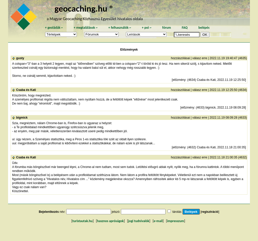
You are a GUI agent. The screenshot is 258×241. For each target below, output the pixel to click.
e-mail (158, 221)
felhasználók (119, 27)
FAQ (184, 27)
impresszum (175, 221)
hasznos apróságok (110, 221)
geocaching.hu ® (84, 8)
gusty (20, 58)
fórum (166, 27)
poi (146, 27)
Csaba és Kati (26, 90)
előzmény (179, 80)
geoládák (53, 27)
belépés (203, 27)
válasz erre (199, 58)
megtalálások (85, 27)
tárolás (176, 212)
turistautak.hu (82, 221)
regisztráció (209, 212)
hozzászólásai (180, 58)
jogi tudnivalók (138, 221)
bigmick (21, 117)
